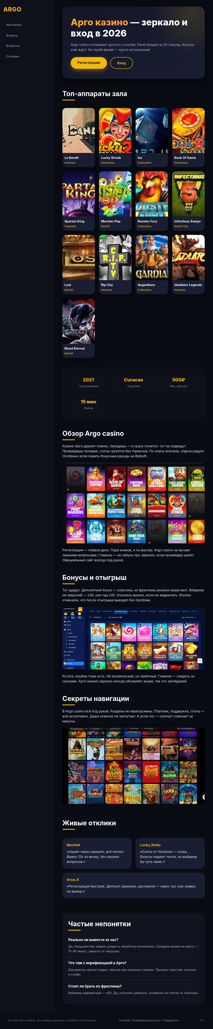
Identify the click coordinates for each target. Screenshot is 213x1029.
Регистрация (88, 62)
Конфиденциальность (146, 1020)
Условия (124, 1020)
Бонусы (12, 35)
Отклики (12, 56)
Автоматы (14, 25)
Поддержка (170, 1020)
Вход (121, 63)
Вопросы (13, 46)
